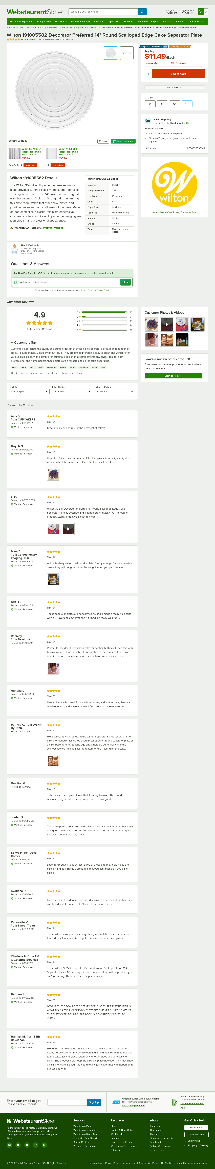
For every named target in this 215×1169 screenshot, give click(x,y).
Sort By (13, 387)
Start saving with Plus (133, 1105)
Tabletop (98, 21)
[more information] (187, 123)
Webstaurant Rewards (84, 1130)
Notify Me (30, 165)
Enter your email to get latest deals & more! (23, 1102)
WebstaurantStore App (85, 1134)
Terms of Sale (95, 1163)
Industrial (181, 21)
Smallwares (61, 21)
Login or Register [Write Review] (173, 375)
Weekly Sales (117, 1134)
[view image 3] (182, 324)
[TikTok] (35, 1145)
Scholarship (156, 1142)
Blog (113, 1126)
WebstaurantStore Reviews (125, 1146)
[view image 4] (197, 324)
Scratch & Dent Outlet (122, 1130)
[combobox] (103, 11)
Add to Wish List (174, 87)
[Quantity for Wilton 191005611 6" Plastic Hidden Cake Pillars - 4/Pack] (48, 165)
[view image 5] (152, 340)
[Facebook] (27, 1145)
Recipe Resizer (81, 1142)
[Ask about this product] (72, 282)
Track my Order (196, 1134)
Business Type (197, 21)
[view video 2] (167, 324)
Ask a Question (123, 141)
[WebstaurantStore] (34, 1121)
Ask (125, 282)
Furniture (128, 21)
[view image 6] (167, 340)
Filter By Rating (103, 387)
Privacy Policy (103, 290)
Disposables (113, 21)
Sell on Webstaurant (160, 1146)
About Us (155, 1126)
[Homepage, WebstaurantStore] (35, 11)
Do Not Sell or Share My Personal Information (184, 1163)
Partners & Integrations (85, 1146)
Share (103, 141)
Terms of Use (87, 290)
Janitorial (167, 21)
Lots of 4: (151, 63)
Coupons (115, 1138)
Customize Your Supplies (86, 1138)
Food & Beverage (80, 21)
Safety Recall (117, 1150)
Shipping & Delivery (196, 1145)
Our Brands (156, 1130)
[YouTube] (18, 1145)
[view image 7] (182, 340)
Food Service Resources (123, 1142)
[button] (110, 53)
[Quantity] (148, 73)
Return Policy (157, 1150)
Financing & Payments (161, 1138)
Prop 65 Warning (53, 227)
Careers (154, 1134)
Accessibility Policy (148, 1163)
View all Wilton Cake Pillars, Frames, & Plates (175, 212)
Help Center (196, 1127)
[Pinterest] (44, 1145)
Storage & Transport (148, 21)
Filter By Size (59, 387)
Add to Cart (58, 165)
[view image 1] (152, 324)
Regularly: (150, 51)
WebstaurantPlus (82, 1126)
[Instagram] (9, 1145)
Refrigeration (44, 21)
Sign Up (94, 1102)
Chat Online (192, 1141)
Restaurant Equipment (21, 21)
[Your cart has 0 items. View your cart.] (203, 11)
